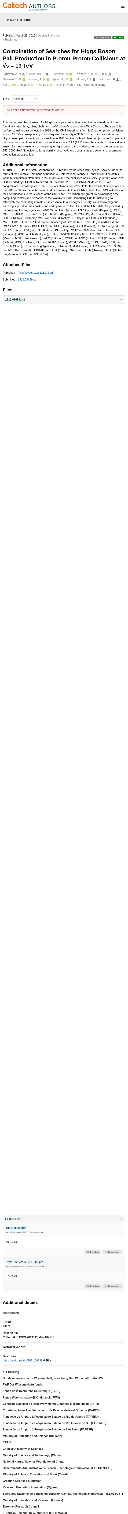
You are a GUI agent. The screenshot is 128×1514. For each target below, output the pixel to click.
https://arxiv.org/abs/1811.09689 (23, 1360)
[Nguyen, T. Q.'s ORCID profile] (47, 80)
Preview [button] (93, 1252)
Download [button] (112, 1252)
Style (6, 98)
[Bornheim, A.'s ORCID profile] (70, 74)
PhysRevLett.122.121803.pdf (36, 272)
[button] (64, 300)
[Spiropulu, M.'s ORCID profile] (70, 80)
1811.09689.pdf (27, 279)
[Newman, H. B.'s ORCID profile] (23, 80)
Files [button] (64, 1218)
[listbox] (25, 99)
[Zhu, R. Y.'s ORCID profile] (51, 85)
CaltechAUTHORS (18, 20)
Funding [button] (11, 1372)
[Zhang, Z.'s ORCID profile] (32, 85)
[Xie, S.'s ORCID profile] (13, 85)
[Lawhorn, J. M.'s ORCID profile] (95, 74)
